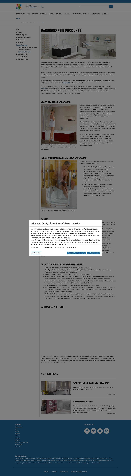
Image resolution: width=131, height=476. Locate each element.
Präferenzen (48, 247)
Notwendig (35, 247)
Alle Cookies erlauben (94, 253)
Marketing (72, 247)
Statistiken (60, 247)
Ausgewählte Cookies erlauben (76, 253)
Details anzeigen (36, 253)
